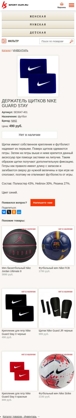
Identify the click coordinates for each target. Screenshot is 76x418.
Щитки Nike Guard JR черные (56, 330)
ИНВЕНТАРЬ (20, 50)
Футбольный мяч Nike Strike (55, 393)
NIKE (14, 120)
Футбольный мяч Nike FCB (54, 268)
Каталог (6, 50)
